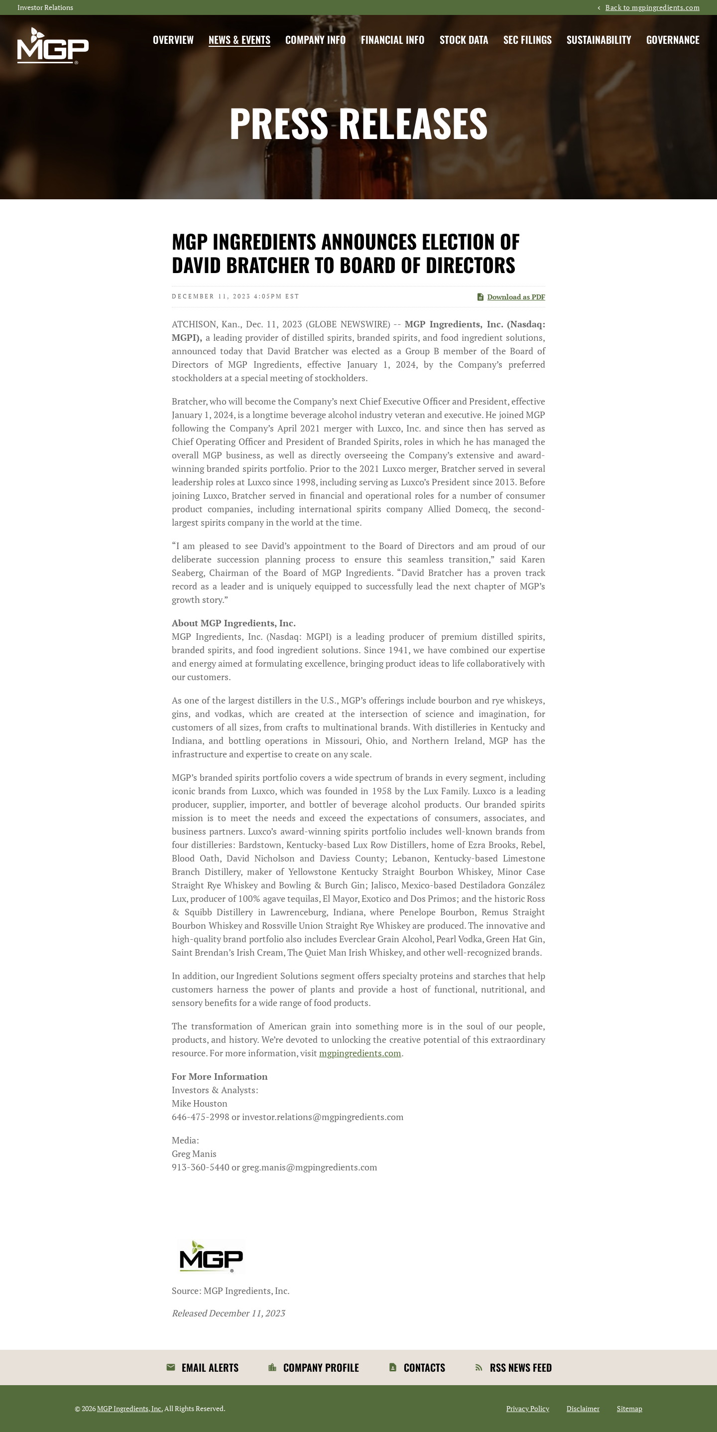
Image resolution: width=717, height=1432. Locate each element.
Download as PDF (510, 296)
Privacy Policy (527, 1408)
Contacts (424, 1367)
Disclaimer (583, 1408)
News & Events (239, 39)
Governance (673, 39)
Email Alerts (210, 1367)
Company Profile (321, 1367)
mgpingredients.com (360, 1053)
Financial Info (393, 39)
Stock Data (464, 39)
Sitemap (629, 1408)
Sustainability (599, 39)
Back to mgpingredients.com (652, 7)
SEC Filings (527, 39)
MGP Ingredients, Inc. (130, 1408)
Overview (173, 39)
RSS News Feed (521, 1367)
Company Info (315, 39)
